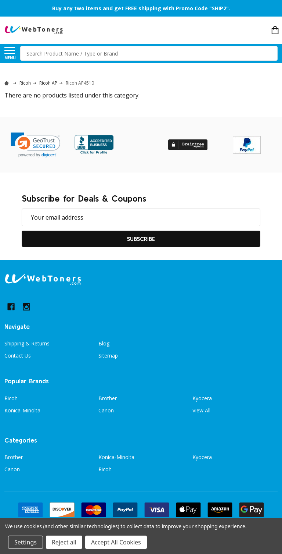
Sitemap (108, 355)
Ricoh (11, 398)
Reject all (64, 542)
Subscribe (141, 238)
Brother (107, 398)
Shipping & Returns (27, 343)
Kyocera (202, 398)
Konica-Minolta (22, 410)
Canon (106, 410)
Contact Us (17, 355)
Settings (25, 542)
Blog (103, 343)
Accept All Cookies (116, 542)
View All (201, 410)
